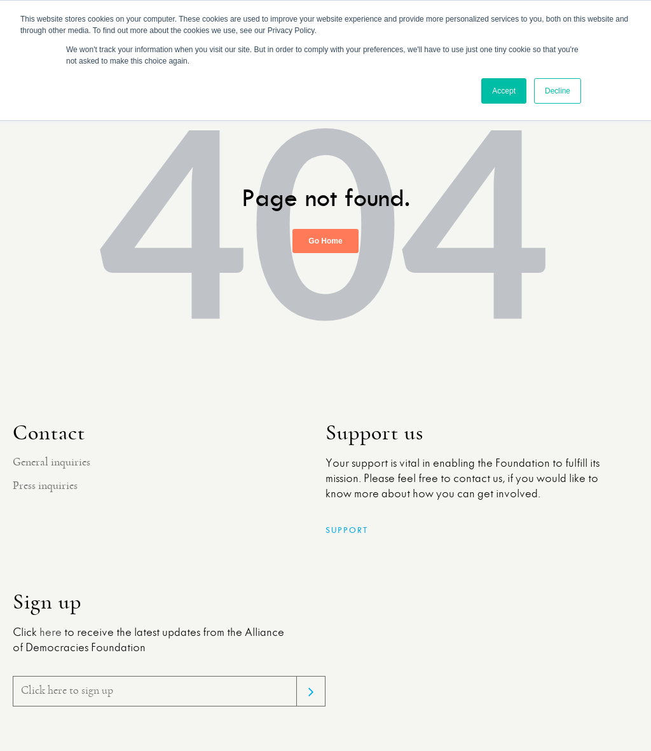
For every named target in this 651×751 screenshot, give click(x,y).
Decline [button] (557, 90)
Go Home (325, 241)
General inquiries (51, 462)
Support (347, 530)
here (50, 632)
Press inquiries (45, 486)
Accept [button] (504, 90)
